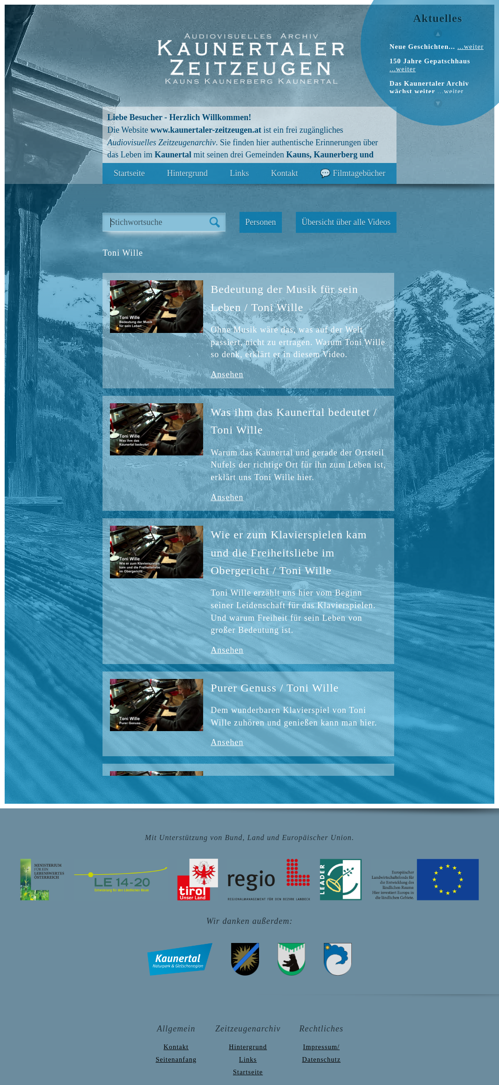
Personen (260, 222)
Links (239, 173)
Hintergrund (187, 173)
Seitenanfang (176, 1059)
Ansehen (227, 374)
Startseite (129, 173)
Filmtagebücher (359, 173)
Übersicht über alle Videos (345, 222)
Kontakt (284, 173)
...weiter (471, 46)
